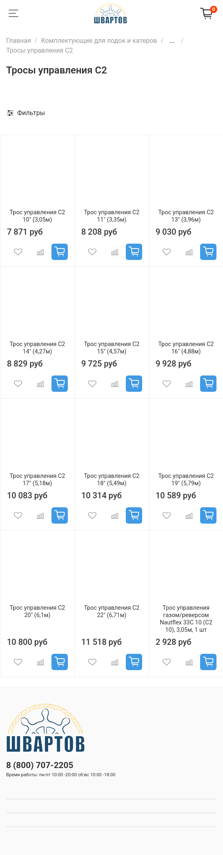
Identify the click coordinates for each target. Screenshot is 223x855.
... (172, 40)
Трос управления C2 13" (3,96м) (186, 216)
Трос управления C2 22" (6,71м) (112, 611)
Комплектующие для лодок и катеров (99, 40)
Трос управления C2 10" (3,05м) (37, 216)
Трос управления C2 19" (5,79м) (186, 480)
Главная (18, 40)
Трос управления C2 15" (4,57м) (112, 348)
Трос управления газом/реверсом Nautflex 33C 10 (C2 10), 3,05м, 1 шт (186, 618)
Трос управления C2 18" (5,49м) (112, 480)
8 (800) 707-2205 (39, 765)
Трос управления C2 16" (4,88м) (186, 348)
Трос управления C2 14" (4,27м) (37, 348)
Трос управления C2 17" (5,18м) (37, 480)
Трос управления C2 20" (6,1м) (37, 611)
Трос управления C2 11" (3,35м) (112, 216)
